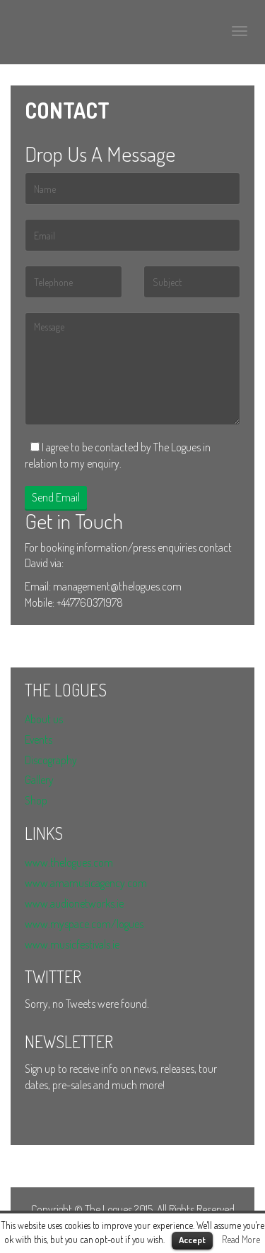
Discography (51, 760)
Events (38, 739)
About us (44, 719)
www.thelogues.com (69, 862)
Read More (241, 1239)
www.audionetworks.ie (74, 903)
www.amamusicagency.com (86, 883)
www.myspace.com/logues (84, 924)
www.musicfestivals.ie (72, 944)
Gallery (39, 780)
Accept (192, 1239)
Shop (36, 800)
